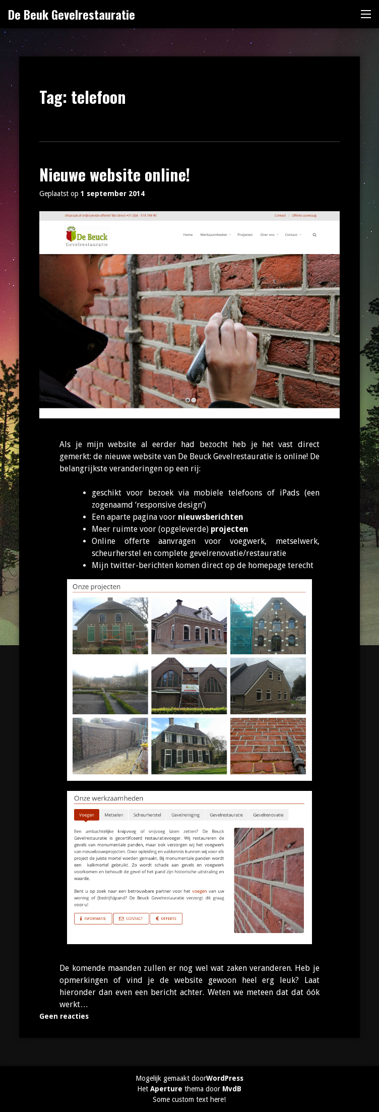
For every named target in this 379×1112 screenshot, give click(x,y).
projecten (229, 529)
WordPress (224, 1078)
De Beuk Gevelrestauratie (71, 14)
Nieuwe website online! (114, 174)
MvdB (231, 1089)
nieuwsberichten (210, 517)
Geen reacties (64, 1016)
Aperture (166, 1089)
